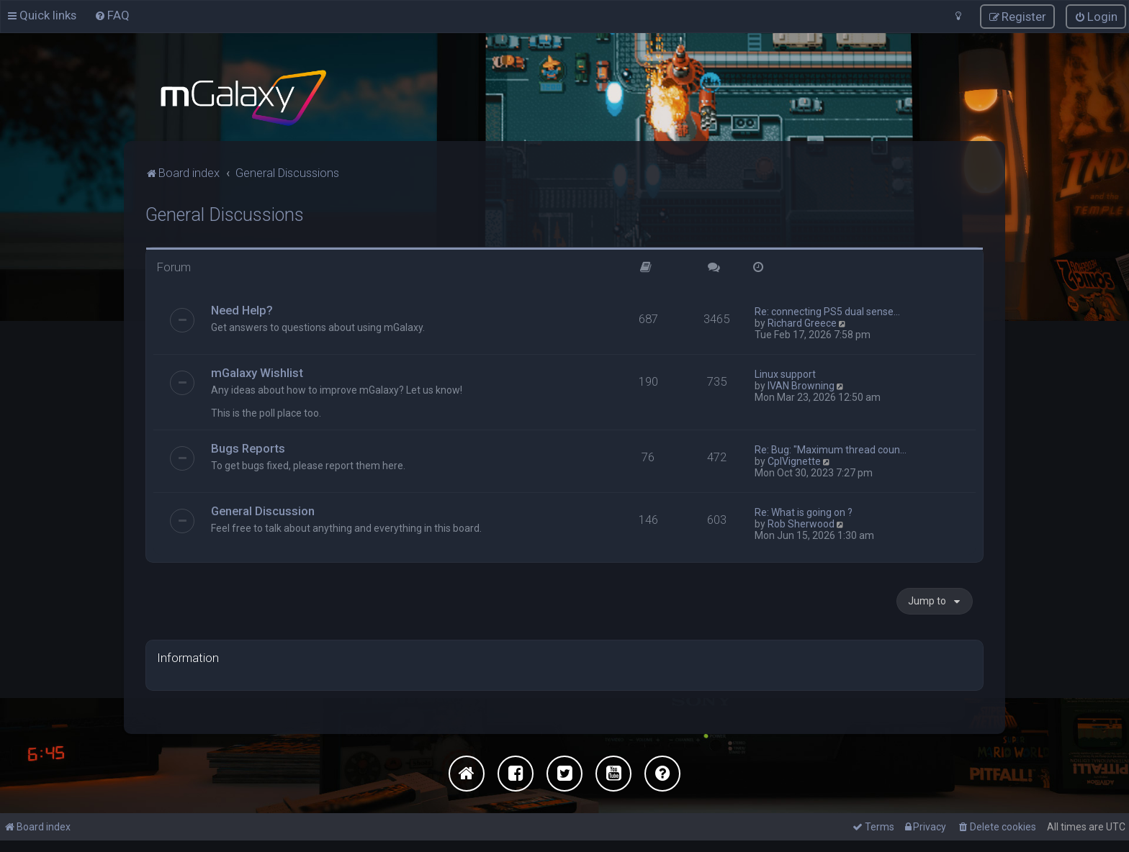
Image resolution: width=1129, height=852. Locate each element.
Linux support (785, 373)
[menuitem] (112, 15)
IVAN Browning (801, 384)
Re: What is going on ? (804, 511)
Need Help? (242, 309)
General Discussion (263, 509)
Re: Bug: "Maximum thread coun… (831, 448)
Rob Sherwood (801, 522)
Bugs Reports (248, 447)
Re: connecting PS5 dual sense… (827, 310)
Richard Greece (802, 321)
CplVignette (794, 460)
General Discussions (224, 213)
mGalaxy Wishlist (257, 371)
